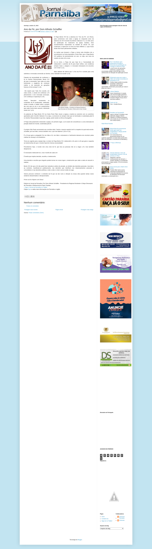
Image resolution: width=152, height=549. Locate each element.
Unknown (122, 520)
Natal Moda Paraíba (107, 123)
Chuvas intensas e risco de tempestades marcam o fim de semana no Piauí (118, 154)
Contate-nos (105, 518)
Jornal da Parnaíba (121, 517)
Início (103, 516)
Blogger (80, 539)
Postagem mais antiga (87, 209)
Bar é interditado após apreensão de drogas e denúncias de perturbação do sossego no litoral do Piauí (118, 64)
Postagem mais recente (31, 209)
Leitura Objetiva (114, 91)
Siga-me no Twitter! (107, 521)
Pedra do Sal (113, 102)
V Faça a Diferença (115, 142)
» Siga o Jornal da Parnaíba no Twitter (35, 187)
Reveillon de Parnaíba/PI (117, 112)
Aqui (29, 189)
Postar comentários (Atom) (36, 212)
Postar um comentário (32, 206)
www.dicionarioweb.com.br (114, 430)
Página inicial (59, 209)
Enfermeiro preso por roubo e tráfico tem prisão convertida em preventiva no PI (119, 79)
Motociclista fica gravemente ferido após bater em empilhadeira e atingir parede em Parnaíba (118, 131)
